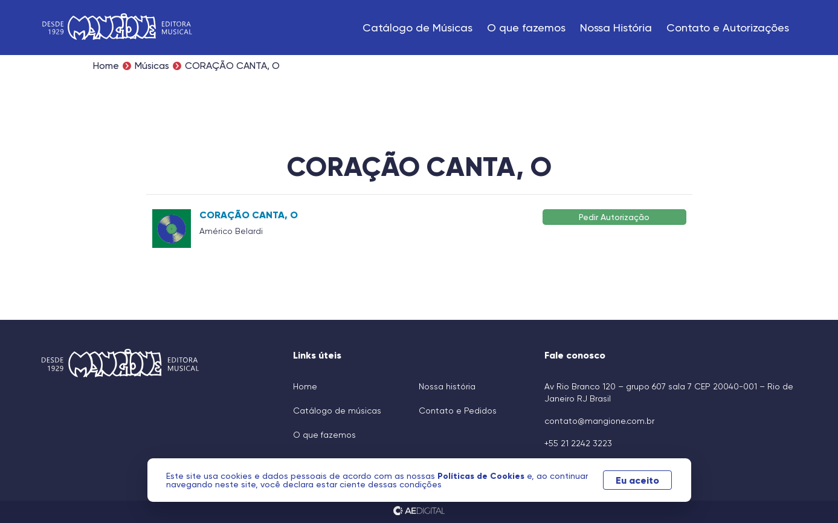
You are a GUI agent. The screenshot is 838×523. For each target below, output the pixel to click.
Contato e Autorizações (727, 27)
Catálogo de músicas (337, 410)
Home (106, 66)
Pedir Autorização (614, 217)
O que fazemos (526, 27)
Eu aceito (637, 480)
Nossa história (447, 386)
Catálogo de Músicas (417, 27)
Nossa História (616, 27)
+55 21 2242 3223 (578, 443)
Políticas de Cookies (482, 475)
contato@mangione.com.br (599, 421)
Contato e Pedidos (458, 410)
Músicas (152, 66)
